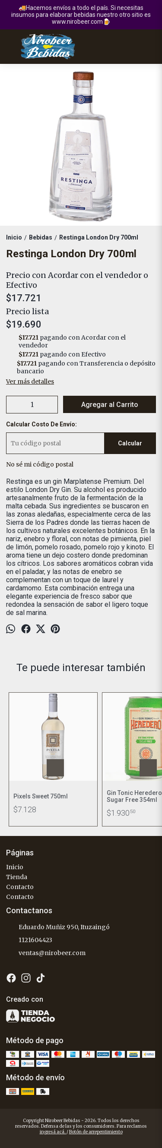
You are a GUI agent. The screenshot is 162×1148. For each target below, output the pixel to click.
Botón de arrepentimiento (96, 1132)
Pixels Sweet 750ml (40, 796)
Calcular (130, 443)
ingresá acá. (53, 1132)
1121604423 (29, 940)
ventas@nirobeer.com (46, 953)
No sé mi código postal (39, 464)
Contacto (20, 887)
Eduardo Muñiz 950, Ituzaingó (58, 927)
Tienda (16, 877)
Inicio (14, 867)
